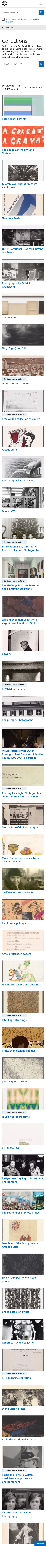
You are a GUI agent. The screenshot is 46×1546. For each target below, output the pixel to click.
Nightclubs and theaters (16, 383)
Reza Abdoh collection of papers (21, 418)
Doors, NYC (8, 511)
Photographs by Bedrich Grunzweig (16, 284)
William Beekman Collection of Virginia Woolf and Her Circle (20, 621)
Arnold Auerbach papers (16, 953)
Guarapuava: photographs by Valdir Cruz (19, 185)
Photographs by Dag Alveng (18, 480)
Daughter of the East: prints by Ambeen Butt (20, 1245)
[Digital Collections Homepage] (4, 3)
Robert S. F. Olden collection (18, 1342)
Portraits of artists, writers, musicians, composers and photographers (18, 1478)
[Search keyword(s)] (20, 12)
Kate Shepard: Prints (14, 119)
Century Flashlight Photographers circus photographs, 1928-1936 (22, 794)
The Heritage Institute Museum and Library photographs (20, 587)
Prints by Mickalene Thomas (18, 1050)
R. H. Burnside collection (16, 1378)
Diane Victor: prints (13, 1408)
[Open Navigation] (40, 3)
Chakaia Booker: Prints (15, 1311)
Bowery (6, 653)
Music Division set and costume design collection (20, 859)
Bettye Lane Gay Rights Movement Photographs (22, 1180)
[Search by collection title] (20, 64)
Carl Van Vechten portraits (17, 892)
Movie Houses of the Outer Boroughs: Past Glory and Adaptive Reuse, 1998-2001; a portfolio (22, 754)
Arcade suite (9, 449)
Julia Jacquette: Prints (14, 1081)
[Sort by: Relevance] (33, 87)
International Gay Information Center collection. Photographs (20, 548)
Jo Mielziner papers (13, 689)
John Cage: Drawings (14, 1020)
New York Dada (11, 218)
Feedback (40, 1543)
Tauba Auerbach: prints (16, 1116)
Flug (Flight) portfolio (14, 348)
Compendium (10, 317)
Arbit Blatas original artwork (19, 1439)
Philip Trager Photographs (17, 720)
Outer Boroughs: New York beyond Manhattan (22, 250)
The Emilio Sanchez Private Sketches (18, 151)
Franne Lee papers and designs (20, 984)
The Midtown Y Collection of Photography (18, 1514)
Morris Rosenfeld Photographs (20, 827)
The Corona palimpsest (15, 923)
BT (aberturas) (10, 1147)
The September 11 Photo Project (21, 1212)
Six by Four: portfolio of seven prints (19, 1279)
